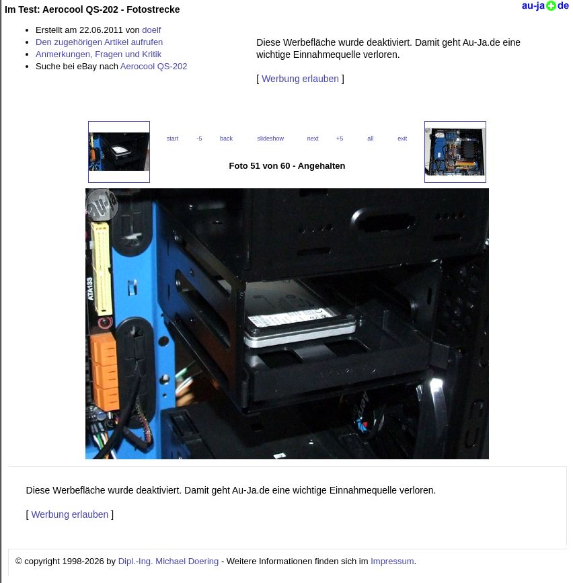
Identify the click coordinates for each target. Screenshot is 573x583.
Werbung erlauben (300, 78)
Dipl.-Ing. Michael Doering (168, 561)
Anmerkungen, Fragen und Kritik (98, 54)
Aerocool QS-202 (154, 66)
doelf (151, 30)
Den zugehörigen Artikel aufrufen (99, 42)
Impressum (392, 561)
